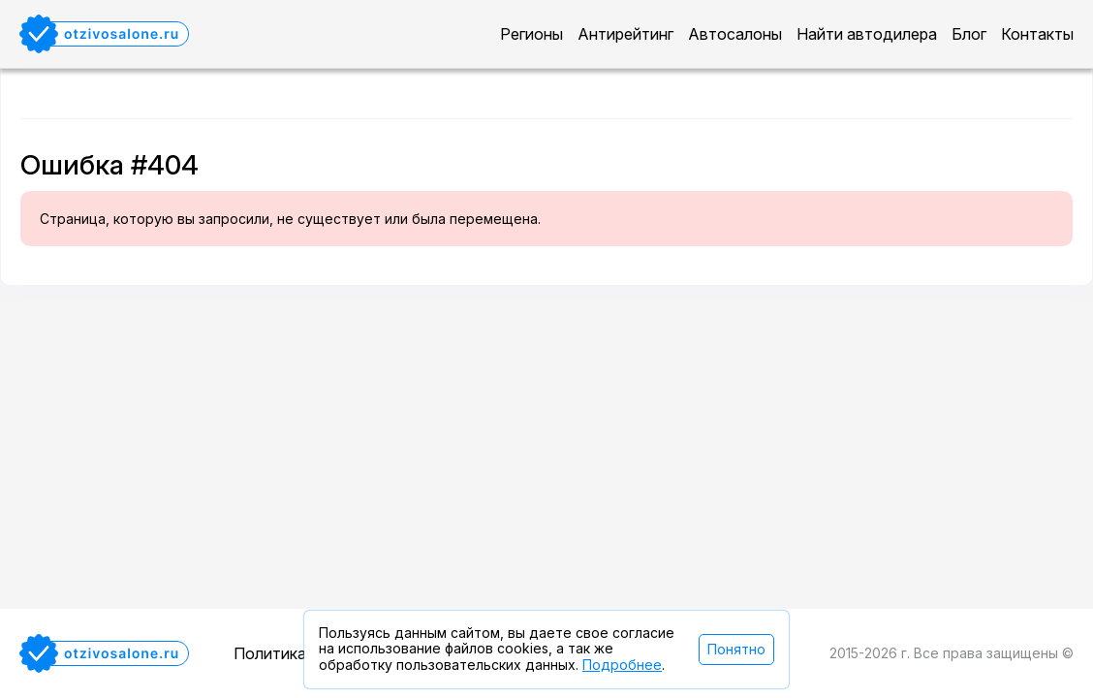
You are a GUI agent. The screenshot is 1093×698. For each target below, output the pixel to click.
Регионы (531, 34)
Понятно (736, 649)
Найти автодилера (866, 34)
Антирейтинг (625, 34)
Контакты (1037, 34)
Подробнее (622, 664)
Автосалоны (735, 34)
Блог (969, 34)
